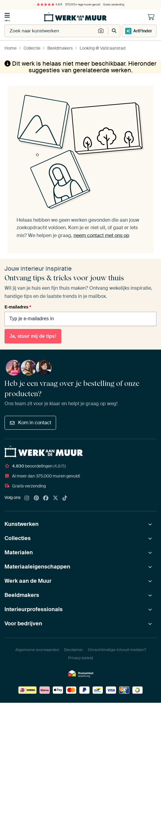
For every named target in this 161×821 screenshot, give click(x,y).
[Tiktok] (65, 498)
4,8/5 (49, 4)
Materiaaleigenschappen (37, 566)
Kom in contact (30, 422)
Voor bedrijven (23, 623)
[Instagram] (27, 498)
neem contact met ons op (101, 235)
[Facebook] (46, 498)
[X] (55, 498)
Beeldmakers (22, 595)
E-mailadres (18, 307)
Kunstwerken (22, 524)
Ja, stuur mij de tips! (32, 336)
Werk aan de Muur (28, 581)
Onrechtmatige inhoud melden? (117, 649)
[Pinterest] (36, 498)
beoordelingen (35, 466)
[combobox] (50, 31)
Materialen (19, 552)
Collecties (18, 538)
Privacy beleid (80, 657)
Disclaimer (73, 649)
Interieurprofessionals (34, 609)
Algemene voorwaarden (37, 649)
